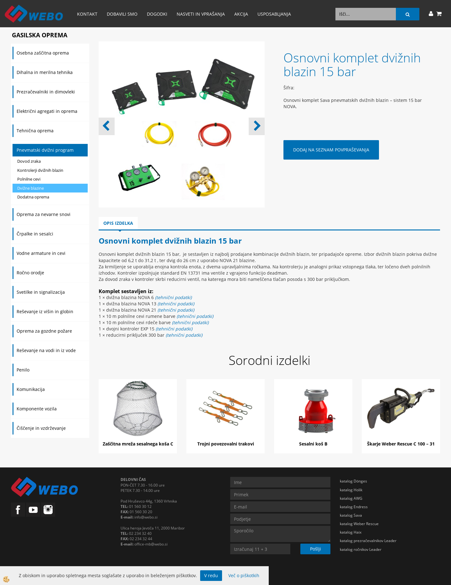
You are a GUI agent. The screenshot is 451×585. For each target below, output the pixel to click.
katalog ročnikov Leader (360, 549)
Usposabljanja (274, 14)
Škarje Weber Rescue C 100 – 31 (401, 444)
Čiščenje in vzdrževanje (41, 428)
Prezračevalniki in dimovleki (46, 92)
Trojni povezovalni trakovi (225, 444)
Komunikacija (31, 389)
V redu (211, 575)
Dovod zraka (29, 161)
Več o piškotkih (243, 575)
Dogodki (157, 14)
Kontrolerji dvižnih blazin (40, 170)
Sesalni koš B (313, 444)
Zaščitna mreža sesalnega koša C (138, 444)
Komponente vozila (37, 409)
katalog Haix (350, 532)
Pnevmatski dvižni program (45, 150)
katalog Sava (351, 515)
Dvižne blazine (30, 188)
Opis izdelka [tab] (118, 223)
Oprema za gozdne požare (44, 331)
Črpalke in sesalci (35, 234)
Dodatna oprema (33, 197)
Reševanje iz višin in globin (45, 311)
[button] (257, 126)
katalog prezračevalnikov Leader (368, 540)
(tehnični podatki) (176, 304)
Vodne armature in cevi (41, 253)
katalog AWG (351, 498)
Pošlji (315, 549)
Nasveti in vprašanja (201, 14)
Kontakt (87, 14)
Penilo (23, 370)
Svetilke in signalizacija (41, 292)
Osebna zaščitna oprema (43, 53)
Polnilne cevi (28, 179)
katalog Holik (351, 490)
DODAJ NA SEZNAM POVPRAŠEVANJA (331, 150)
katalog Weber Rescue (359, 523)
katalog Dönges (353, 481)
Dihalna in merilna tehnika (45, 72)
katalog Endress (354, 506)
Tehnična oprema (35, 131)
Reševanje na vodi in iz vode (46, 350)
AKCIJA (241, 14)
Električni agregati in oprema (47, 111)
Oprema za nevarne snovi (43, 214)
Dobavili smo (122, 14)
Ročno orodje (30, 273)
